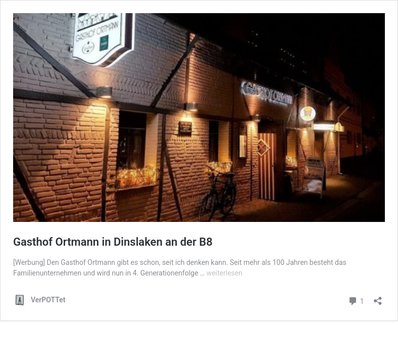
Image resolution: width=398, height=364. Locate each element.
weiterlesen (224, 273)
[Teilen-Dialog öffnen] (378, 297)
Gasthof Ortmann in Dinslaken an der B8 (113, 242)
